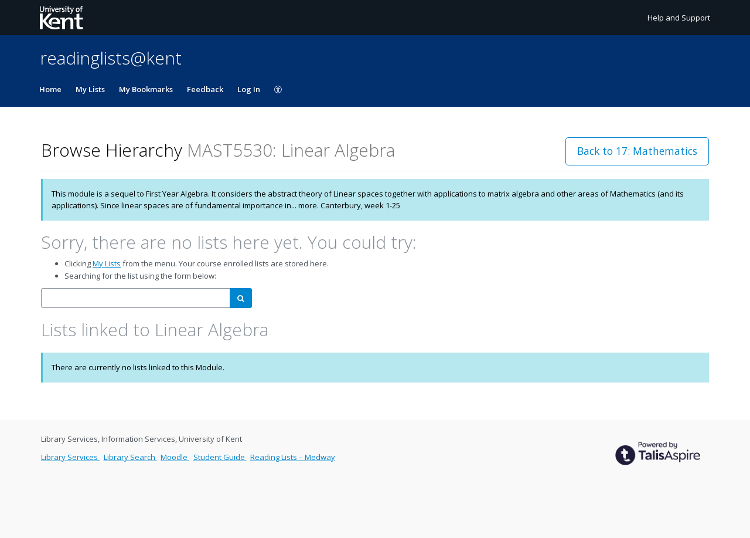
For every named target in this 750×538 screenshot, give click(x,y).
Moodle (175, 457)
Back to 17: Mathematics (637, 151)
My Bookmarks (146, 89)
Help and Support (678, 17)
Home (50, 89)
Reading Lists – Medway (292, 457)
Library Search (130, 457)
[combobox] (135, 298)
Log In (248, 89)
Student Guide (220, 457)
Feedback (205, 89)
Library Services (70, 457)
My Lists (90, 89)
